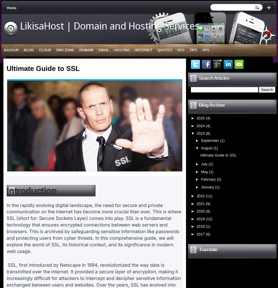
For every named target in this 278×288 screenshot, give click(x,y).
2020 (201, 211)
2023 (201, 133)
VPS (205, 50)
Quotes (164, 50)
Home (11, 8)
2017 (201, 234)
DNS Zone (65, 50)
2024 (201, 126)
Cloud (45, 50)
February (208, 179)
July (204, 164)
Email (103, 50)
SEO (180, 50)
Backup (11, 50)
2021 (201, 204)
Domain (86, 50)
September (210, 140)
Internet (143, 50)
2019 (201, 219)
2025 (201, 118)
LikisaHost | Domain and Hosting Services (109, 26)
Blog (29, 50)
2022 (201, 196)
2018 (201, 226)
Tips (193, 50)
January (207, 187)
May (204, 172)
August (206, 148)
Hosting (122, 50)
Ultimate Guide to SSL (43, 68)
